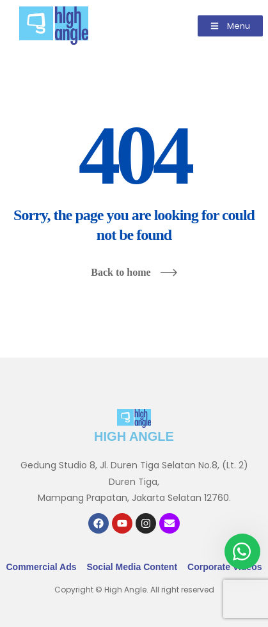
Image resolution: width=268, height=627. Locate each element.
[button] (230, 25)
